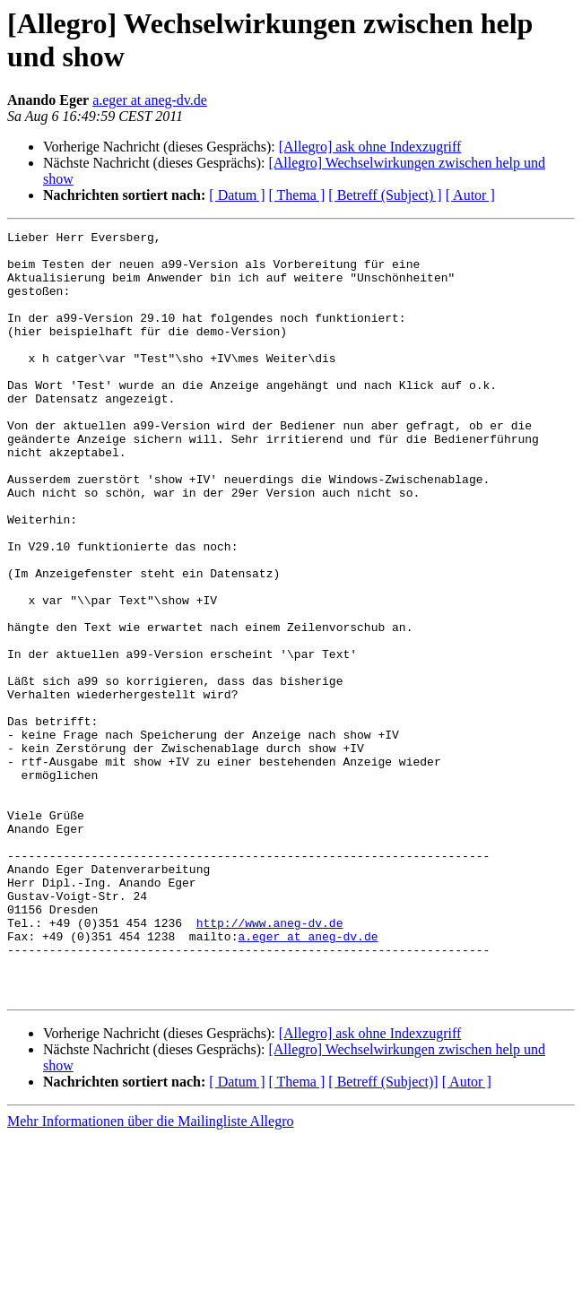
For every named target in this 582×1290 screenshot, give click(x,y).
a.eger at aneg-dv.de (149, 100)
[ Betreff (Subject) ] (384, 195)
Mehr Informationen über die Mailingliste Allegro (150, 1274)
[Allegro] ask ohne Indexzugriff (370, 146)
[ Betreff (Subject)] (383, 1234)
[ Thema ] (297, 195)
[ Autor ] (470, 195)
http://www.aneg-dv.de (269, 1062)
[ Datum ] (237, 195)
